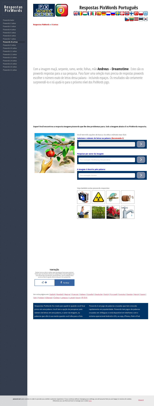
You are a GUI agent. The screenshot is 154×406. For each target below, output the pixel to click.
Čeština (57, 297)
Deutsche (99, 294)
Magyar (67, 294)
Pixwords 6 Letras (9, 36)
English (52, 294)
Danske (130, 294)
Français (75, 294)
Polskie (41, 297)
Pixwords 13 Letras (10, 57)
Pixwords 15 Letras (10, 64)
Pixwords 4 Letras (9, 29)
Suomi (142, 294)
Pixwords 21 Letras (10, 70)
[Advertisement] (90, 48)
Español (90, 294)
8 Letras (55, 24)
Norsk (136, 294)
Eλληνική (48, 297)
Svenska (121, 294)
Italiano (83, 294)
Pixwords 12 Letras (10, 54)
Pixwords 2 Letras (9, 23)
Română (59, 294)
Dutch (106, 294)
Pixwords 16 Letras (10, 67)
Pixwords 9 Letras (9, 45)
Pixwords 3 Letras (9, 26)
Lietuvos (64, 297)
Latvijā (72, 297)
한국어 (84, 297)
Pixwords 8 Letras (10, 42)
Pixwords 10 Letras (10, 48)
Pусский (113, 294)
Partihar (64, 282)
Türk (35, 297)
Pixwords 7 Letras (9, 39)
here (90, 401)
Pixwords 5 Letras (9, 33)
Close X (141, 400)
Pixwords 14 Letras (10, 61)
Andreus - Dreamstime (113, 68)
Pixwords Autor (8, 20)
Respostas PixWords (41, 24)
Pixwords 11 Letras (10, 51)
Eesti (78, 297)
